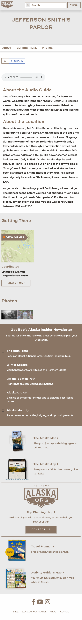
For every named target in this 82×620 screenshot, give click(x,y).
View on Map (15, 283)
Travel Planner (42, 546)
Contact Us (41, 529)
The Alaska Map (46, 438)
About (6, 48)
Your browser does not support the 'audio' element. (23, 77)
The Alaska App (45, 464)
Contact (65, 611)
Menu (74, 5)
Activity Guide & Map (47, 572)
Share (17, 61)
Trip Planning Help (41, 512)
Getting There (26, 48)
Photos (47, 48)
